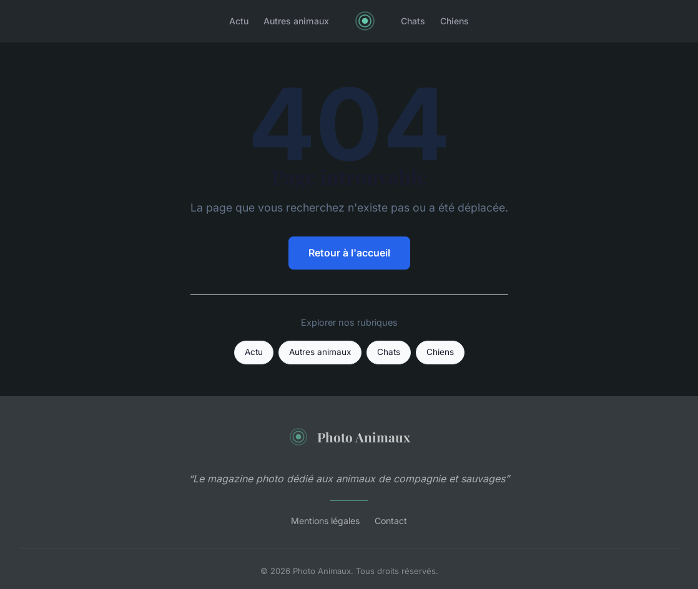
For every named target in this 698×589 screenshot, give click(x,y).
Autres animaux (296, 21)
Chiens (454, 21)
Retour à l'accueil (349, 252)
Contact (391, 520)
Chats (413, 21)
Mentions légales (325, 520)
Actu (238, 21)
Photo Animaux (349, 437)
